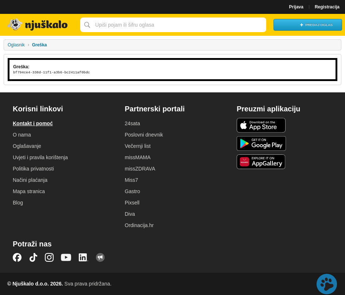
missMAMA (138, 157)
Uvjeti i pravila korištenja (40, 157)
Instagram (49, 257)
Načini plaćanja (30, 180)
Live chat (327, 284)
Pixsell (132, 203)
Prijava (296, 6)
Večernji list (138, 146)
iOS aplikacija (261, 125)
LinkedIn (83, 257)
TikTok (33, 257)
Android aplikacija (261, 143)
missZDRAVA (140, 169)
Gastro (132, 191)
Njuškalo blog (100, 257)
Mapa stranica (29, 191)
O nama (22, 135)
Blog (18, 203)
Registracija (327, 6)
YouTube (66, 257)
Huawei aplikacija (261, 161)
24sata (132, 123)
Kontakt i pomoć (33, 123)
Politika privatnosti (33, 169)
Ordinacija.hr (139, 225)
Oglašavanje (27, 146)
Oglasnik (16, 44)
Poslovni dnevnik (144, 135)
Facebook (17, 257)
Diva (130, 214)
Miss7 (131, 180)
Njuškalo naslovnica (38, 24)
